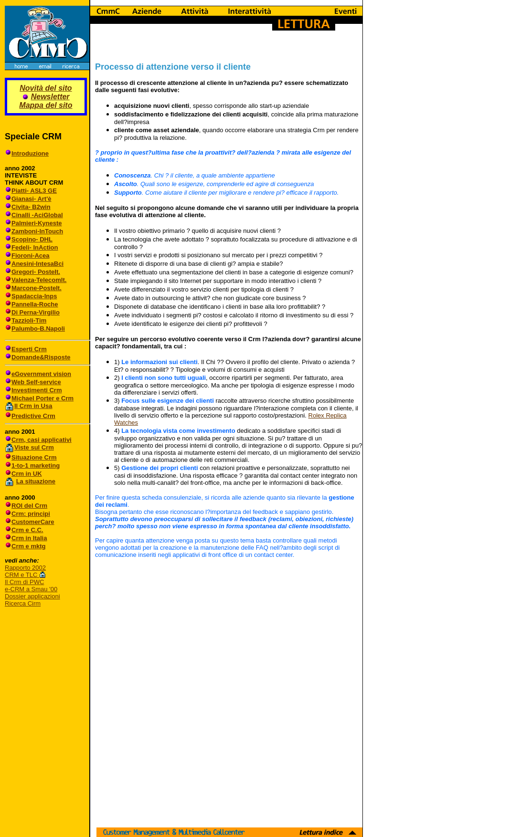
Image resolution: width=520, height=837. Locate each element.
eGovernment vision (41, 373)
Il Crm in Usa (33, 405)
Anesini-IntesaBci (37, 263)
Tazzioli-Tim (28, 320)
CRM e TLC (22, 574)
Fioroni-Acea (30, 255)
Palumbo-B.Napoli (38, 328)
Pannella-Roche (34, 304)
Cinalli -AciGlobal (37, 215)
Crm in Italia (29, 538)
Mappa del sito (45, 105)
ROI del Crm (29, 505)
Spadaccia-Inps (34, 296)
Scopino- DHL (32, 239)
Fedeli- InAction (34, 247)
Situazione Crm (34, 457)
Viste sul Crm (34, 447)
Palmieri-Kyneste (36, 223)
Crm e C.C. (27, 530)
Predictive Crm (33, 415)
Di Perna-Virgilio (35, 312)
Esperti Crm (29, 349)
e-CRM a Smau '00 (31, 589)
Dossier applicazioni (32, 596)
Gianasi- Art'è (31, 198)
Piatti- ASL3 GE (34, 190)
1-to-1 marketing (35, 465)
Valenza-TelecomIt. (38, 279)
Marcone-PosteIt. (36, 288)
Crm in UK (26, 473)
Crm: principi (30, 513)
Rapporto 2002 (25, 567)
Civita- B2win (31, 206)
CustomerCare (32, 521)
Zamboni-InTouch (37, 231)
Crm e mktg (28, 546)
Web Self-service (36, 382)
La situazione (35, 481)
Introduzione (30, 153)
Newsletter (50, 97)
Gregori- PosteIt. (35, 271)
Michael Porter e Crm (42, 398)
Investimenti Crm (36, 390)
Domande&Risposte (41, 357)
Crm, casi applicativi (41, 439)
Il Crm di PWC (24, 582)
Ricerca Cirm (23, 603)
